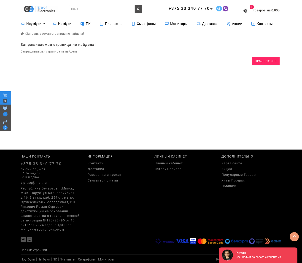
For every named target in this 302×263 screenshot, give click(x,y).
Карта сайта (231, 163)
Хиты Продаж (233, 180)
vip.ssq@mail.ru (34, 182)
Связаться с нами (103, 180)
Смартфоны (144, 23)
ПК (86, 23)
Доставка (207, 23)
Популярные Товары (238, 174)
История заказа (168, 169)
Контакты (262, 23)
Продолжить (266, 61)
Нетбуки (62, 23)
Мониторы (176, 23)
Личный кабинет (168, 163)
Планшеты (111, 23)
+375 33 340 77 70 (41, 163)
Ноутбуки (33, 23)
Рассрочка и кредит (105, 174)
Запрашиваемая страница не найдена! (55, 33)
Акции (234, 23)
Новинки (228, 186)
